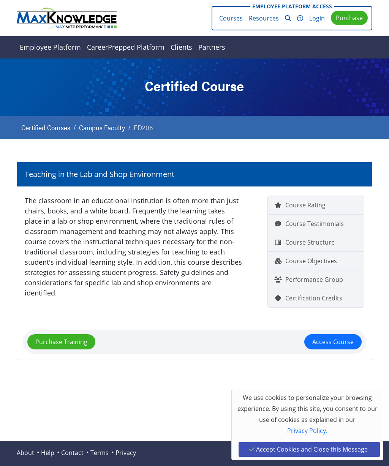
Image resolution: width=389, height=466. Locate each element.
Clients (181, 47)
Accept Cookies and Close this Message (308, 449)
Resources (264, 18)
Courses (231, 18)
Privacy (125, 453)
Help (47, 453)
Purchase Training (61, 342)
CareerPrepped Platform (125, 47)
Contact (72, 453)
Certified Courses (45, 127)
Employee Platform (50, 47)
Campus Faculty (102, 127)
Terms (99, 453)
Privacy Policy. (307, 431)
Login (317, 18)
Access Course (333, 342)
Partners (211, 47)
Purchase (349, 18)
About (25, 453)
